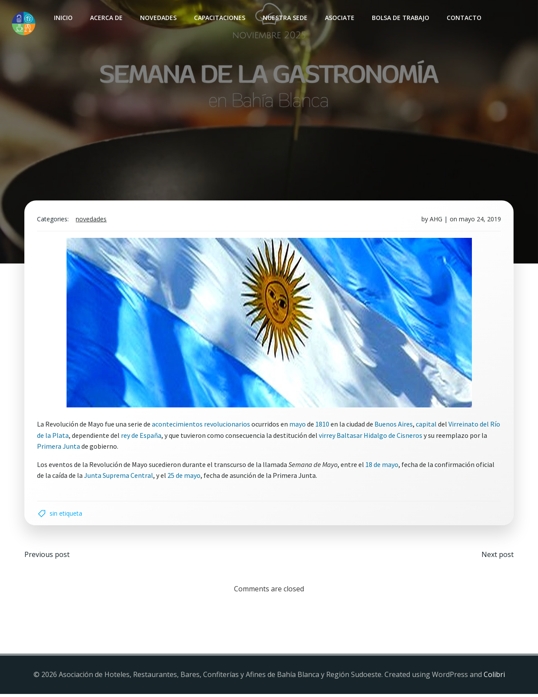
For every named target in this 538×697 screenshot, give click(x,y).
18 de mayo (383, 466)
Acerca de (106, 17)
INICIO (62, 17)
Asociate (339, 17)
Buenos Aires (395, 425)
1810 (324, 425)
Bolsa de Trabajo (400, 17)
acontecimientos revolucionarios (202, 425)
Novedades (158, 17)
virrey (339, 437)
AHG (435, 221)
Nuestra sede (284, 17)
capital (427, 425)
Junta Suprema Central (119, 477)
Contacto (463, 17)
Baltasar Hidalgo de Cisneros (392, 437)
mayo (299, 425)
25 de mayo (185, 477)
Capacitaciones (219, 17)
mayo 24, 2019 (479, 221)
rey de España (154, 437)
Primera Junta (59, 448)
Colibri (494, 677)
